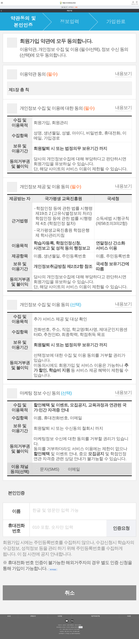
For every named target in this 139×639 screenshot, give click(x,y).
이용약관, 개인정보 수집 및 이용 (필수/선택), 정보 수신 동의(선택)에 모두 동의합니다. (67, 48)
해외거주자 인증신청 (53, 569)
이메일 (72, 469)
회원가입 (133, 4)
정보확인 (80, 627)
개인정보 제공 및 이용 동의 (44, 186)
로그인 (136, 4)
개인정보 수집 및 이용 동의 (44, 304)
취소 (69, 593)
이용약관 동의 (32, 74)
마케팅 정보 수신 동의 (39, 393)
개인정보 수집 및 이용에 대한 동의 (50, 108)
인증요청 (121, 528)
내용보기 (123, 73)
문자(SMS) (47, 469)
